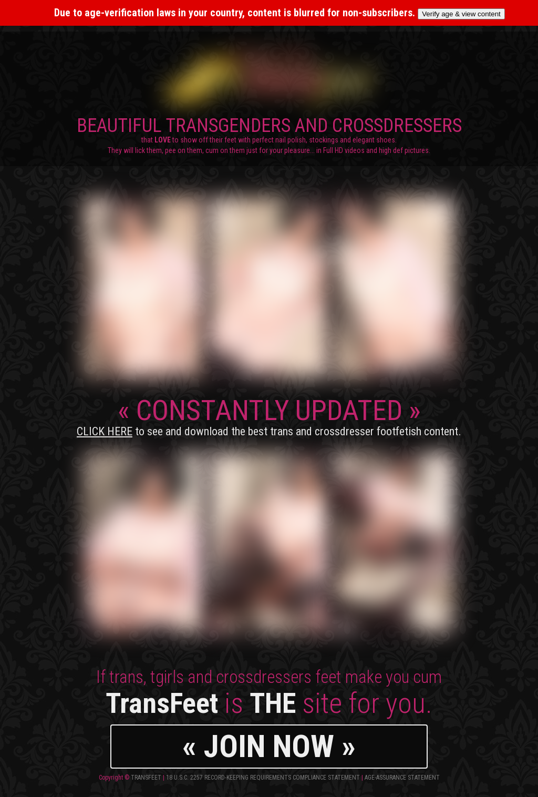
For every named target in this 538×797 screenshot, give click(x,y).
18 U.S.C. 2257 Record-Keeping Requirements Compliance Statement (263, 777)
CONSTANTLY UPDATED (269, 416)
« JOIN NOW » (269, 746)
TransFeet (146, 777)
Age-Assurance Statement (402, 777)
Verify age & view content (461, 14)
